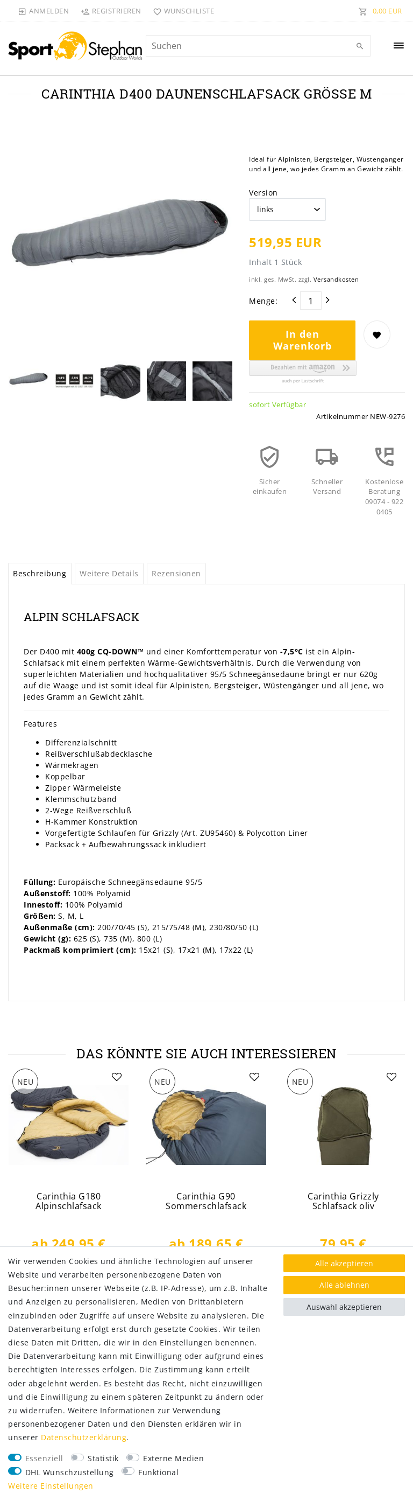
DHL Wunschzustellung (69, 1472)
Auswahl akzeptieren (344, 1307)
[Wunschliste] (181, 11)
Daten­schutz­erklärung (83, 1437)
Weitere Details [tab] (109, 573)
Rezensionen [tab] (176, 573)
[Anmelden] (43, 11)
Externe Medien (173, 1458)
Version (263, 192)
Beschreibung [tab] (39, 573)
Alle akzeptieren (344, 1263)
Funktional (158, 1472)
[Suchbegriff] (258, 46)
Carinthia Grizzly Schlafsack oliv (343, 1201)
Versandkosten (336, 279)
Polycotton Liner (278, 833)
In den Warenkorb (302, 339)
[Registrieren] (111, 11)
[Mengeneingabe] (311, 300)
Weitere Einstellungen (51, 1486)
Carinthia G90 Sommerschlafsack (206, 1201)
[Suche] (360, 46)
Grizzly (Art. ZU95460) (194, 833)
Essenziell (44, 1458)
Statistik (103, 1458)
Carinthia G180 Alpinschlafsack (68, 1201)
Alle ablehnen (344, 1285)
